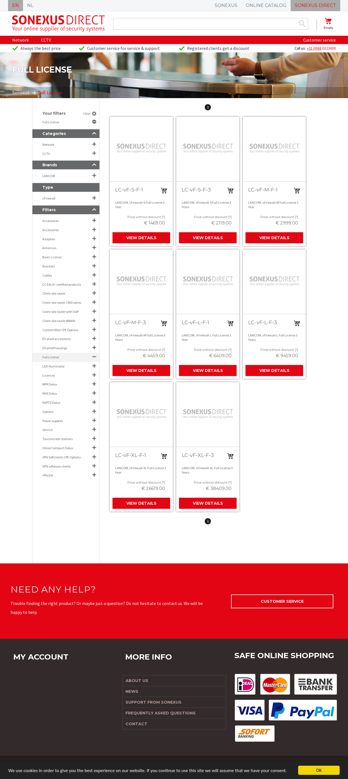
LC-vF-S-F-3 (196, 190)
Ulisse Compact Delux (57, 448)
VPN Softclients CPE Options (61, 457)
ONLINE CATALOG (266, 5)
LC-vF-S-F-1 (129, 190)
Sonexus (20, 92)
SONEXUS (226, 5)
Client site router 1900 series (61, 302)
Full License (51, 122)
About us (137, 680)
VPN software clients (56, 466)
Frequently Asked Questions (161, 713)
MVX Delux (49, 393)
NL (30, 5)
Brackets (48, 266)
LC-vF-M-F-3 (130, 323)
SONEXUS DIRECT (315, 5)
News (132, 691)
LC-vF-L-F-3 (262, 323)
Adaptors (48, 239)
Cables (47, 275)
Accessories (50, 230)
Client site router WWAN (58, 321)
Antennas (49, 248)
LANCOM (48, 176)
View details (141, 237)
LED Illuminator (53, 366)
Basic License (52, 257)
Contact (136, 723)
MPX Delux (49, 384)
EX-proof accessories (56, 339)
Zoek (302, 23)
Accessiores (50, 221)
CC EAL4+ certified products (61, 284)
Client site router (53, 293)
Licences (48, 375)
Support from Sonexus (153, 702)
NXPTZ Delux (51, 402)
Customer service (319, 40)
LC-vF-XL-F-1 (130, 455)
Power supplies (52, 421)
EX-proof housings (54, 348)
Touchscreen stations (57, 439)
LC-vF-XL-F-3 (198, 455)
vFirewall (48, 198)
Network (20, 40)
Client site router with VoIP (60, 312)
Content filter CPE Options (60, 330)
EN (15, 5)
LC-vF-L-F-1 (195, 323)
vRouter (47, 475)
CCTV (46, 40)
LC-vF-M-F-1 (263, 190)
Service (47, 430)
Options (47, 412)
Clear (87, 113)
